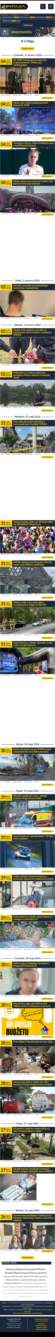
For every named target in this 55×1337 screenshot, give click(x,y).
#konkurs (40, 1287)
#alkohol (16, 1283)
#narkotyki (15, 1293)
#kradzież (24, 1283)
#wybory (12, 1287)
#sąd (10, 1293)
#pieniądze (30, 1293)
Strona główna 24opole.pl (41, 1319)
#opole (9, 1273)
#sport (25, 1273)
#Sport (17, 1273)
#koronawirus (41, 1276)
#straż (5, 1287)
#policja (10, 1269)
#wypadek (30, 1269)
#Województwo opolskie (17, 1280)
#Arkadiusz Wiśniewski (27, 1290)
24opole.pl (4, 15)
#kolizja (8, 1283)
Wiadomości (16, 15)
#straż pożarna (38, 1273)
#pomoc (10, 1290)
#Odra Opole (22, 1287)
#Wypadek (44, 1290)
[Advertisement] (27, 247)
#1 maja (25, 15)
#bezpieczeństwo (37, 1280)
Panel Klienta (41, 1323)
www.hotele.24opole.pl (41, 1321)
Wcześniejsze (27, 1257)
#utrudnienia (38, 1293)
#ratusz (31, 1283)
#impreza (46, 1293)
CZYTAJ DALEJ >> (47, 98)
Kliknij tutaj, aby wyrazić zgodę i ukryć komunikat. (27, 1313)
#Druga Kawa (41, 1283)
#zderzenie (29, 1276)
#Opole (19, 1269)
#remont (31, 1287)
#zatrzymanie (17, 1276)
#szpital (37, 1290)
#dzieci (24, 1293)
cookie (29, 1308)
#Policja (41, 1269)
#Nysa (16, 1290)
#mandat (29, 1296)
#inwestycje (22, 1296)
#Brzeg (5, 1293)
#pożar (7, 1276)
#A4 (20, 1293)
